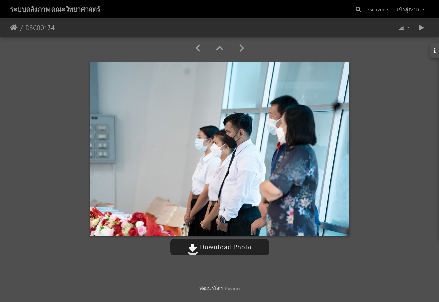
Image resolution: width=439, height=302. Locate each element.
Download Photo (220, 247)
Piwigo (232, 288)
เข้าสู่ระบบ (409, 9)
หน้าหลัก (14, 28)
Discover (374, 9)
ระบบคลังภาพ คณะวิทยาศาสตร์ (55, 9)
